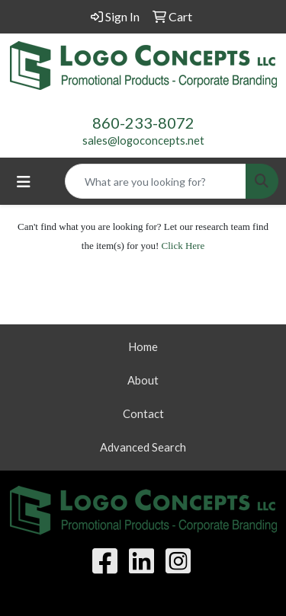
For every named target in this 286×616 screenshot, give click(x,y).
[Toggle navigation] (24, 182)
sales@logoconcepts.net (143, 140)
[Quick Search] (155, 181)
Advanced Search (143, 447)
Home (143, 346)
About (143, 380)
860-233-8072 (143, 122)
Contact (143, 413)
